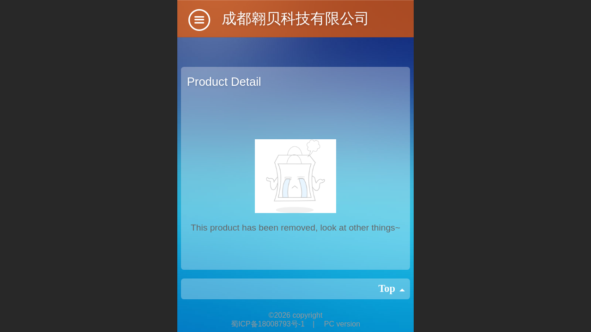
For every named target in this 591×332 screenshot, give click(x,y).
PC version (342, 324)
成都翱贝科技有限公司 (295, 18)
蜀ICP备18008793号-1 (269, 324)
